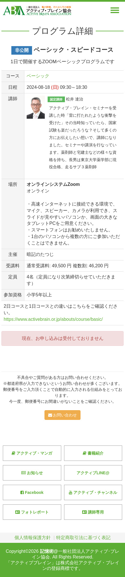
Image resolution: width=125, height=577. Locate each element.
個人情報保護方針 (32, 537)
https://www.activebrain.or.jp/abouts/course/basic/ (53, 319)
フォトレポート (32, 512)
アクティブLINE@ (93, 473)
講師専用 (93, 512)
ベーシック (38, 75)
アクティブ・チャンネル (93, 492)
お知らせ (32, 473)
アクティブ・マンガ (32, 453)
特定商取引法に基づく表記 (83, 537)
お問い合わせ (62, 415)
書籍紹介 (93, 453)
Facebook (31, 492)
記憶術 (47, 551)
